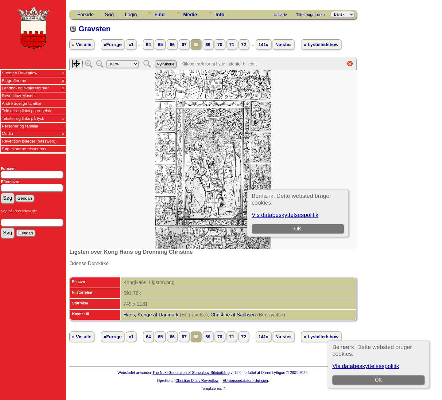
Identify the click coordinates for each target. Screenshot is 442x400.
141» (263, 44)
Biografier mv (14, 80)
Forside (85, 14)
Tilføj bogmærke (310, 14)
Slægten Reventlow (19, 73)
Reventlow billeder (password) (29, 141)
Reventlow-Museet (19, 95)
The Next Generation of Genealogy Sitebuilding (191, 373)
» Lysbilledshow (321, 44)
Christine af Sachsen (233, 314)
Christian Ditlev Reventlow (197, 380)
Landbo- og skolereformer (25, 88)
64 (148, 44)
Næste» (283, 44)
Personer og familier (20, 126)
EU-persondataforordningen (245, 380)
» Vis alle (81, 44)
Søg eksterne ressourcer (24, 149)
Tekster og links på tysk (23, 118)
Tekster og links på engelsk (26, 110)
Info (219, 14)
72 (243, 44)
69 (207, 44)
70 (219, 44)
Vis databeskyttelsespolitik (365, 366)
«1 (131, 44)
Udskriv (280, 14)
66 (172, 44)
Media (7, 133)
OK (378, 379)
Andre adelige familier (21, 103)
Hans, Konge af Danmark (151, 314)
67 (184, 44)
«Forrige (113, 44)
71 (231, 44)
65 (160, 44)
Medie (190, 14)
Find (159, 14)
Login (131, 14)
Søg (109, 14)
